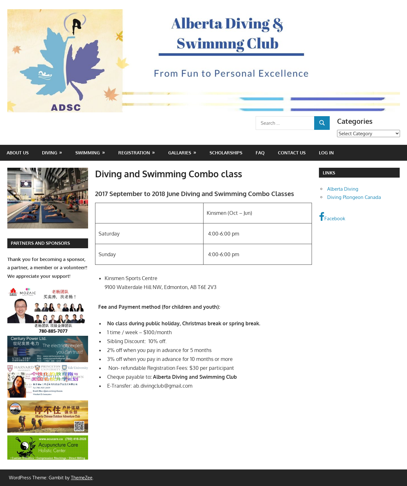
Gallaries (179, 152)
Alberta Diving (342, 189)
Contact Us (292, 152)
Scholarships (226, 152)
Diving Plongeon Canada (354, 197)
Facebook (332, 217)
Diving (49, 152)
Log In (326, 152)
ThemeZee (82, 477)
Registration (134, 152)
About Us (18, 152)
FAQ (260, 152)
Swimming (87, 152)
